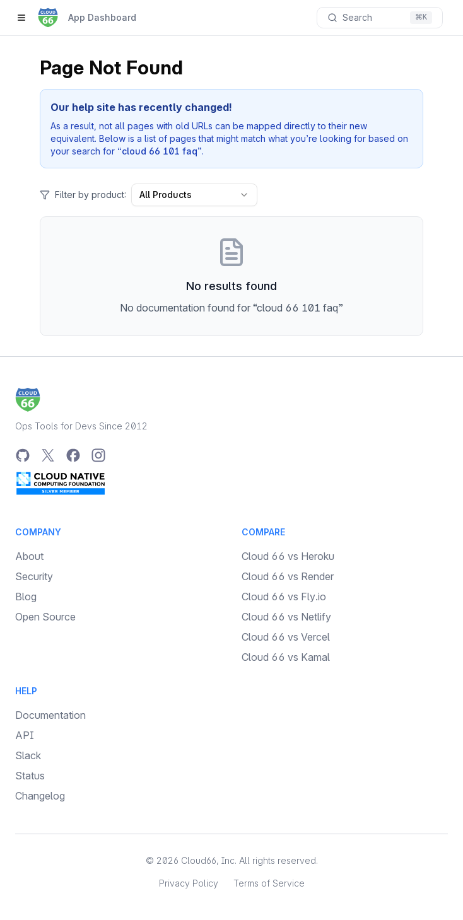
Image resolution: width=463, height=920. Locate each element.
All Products (194, 194)
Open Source (45, 616)
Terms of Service (269, 883)
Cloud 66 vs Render (288, 576)
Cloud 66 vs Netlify (286, 616)
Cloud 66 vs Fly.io (284, 596)
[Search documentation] (380, 17)
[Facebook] (73, 455)
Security (34, 576)
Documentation (50, 715)
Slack (28, 755)
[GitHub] (22, 455)
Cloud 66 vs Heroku (288, 556)
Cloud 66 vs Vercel (286, 637)
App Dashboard (102, 17)
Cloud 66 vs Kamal (286, 657)
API (24, 735)
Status (30, 775)
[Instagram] (98, 455)
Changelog (40, 795)
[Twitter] (48, 455)
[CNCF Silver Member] (60, 483)
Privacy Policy (188, 883)
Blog (26, 596)
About (29, 556)
